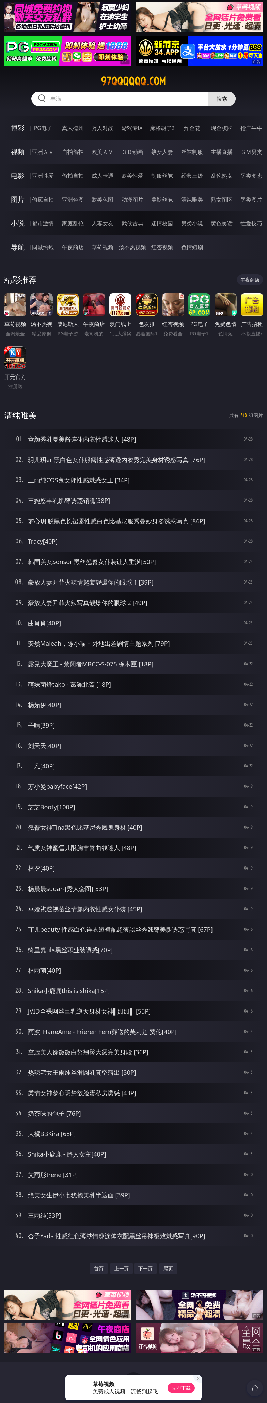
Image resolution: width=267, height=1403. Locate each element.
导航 (18, 247)
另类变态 (251, 175)
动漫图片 (132, 199)
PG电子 (43, 128)
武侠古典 (132, 223)
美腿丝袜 (162, 199)
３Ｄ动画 (132, 152)
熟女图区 (222, 199)
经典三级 (192, 175)
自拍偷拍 (73, 152)
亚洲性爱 (43, 175)
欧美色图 (102, 199)
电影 (18, 175)
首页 (99, 1268)
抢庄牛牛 (251, 128)
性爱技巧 (251, 223)
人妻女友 (102, 223)
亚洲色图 (73, 199)
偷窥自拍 (43, 199)
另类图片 (251, 199)
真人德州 (73, 128)
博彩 (18, 127)
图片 (18, 199)
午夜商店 (73, 247)
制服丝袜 (162, 175)
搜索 (222, 98)
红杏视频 (162, 247)
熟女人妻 (162, 152)
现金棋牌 (222, 128)
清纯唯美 (192, 199)
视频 (18, 151)
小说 (18, 223)
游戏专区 (132, 128)
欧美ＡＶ (102, 152)
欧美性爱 (132, 175)
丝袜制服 (192, 152)
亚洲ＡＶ (43, 152)
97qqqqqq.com (133, 81)
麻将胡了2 (162, 128)
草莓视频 (102, 247)
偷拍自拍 (73, 175)
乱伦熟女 (222, 175)
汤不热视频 (132, 247)
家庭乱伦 (73, 223)
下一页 (145, 1268)
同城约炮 (43, 247)
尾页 (168, 1268)
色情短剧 (192, 247)
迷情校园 (162, 223)
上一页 (121, 1268)
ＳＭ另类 (251, 152)
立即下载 (181, 1388)
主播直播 (222, 152)
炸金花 (192, 128)
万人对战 (102, 128)
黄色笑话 (222, 223)
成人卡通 (102, 175)
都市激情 (43, 223)
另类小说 (192, 223)
